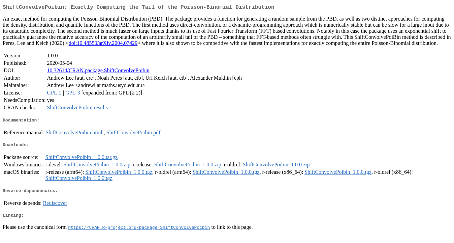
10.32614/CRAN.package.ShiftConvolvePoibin (98, 72)
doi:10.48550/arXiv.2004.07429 (103, 44)
